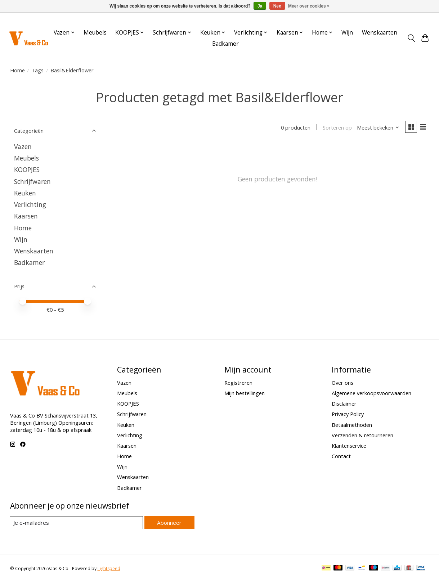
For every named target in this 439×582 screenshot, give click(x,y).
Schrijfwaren (32, 181)
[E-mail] (76, 522)
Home (17, 70)
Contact (341, 456)
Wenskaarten (379, 32)
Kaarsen (26, 216)
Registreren (238, 382)
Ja (259, 6)
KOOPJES (27, 169)
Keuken (25, 193)
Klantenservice (349, 445)
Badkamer (225, 44)
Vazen (23, 146)
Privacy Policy (348, 414)
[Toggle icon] (411, 38)
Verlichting (30, 204)
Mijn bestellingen (244, 393)
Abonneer (169, 522)
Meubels (95, 32)
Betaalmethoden (352, 424)
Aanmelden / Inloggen (407, 19)
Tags (37, 70)
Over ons (342, 382)
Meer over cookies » (309, 6)
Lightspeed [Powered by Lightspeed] (109, 568)
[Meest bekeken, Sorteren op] (377, 127)
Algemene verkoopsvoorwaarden (371, 393)
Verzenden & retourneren (362, 435)
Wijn (347, 32)
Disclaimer (344, 403)
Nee (277, 6)
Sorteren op (336, 127)
